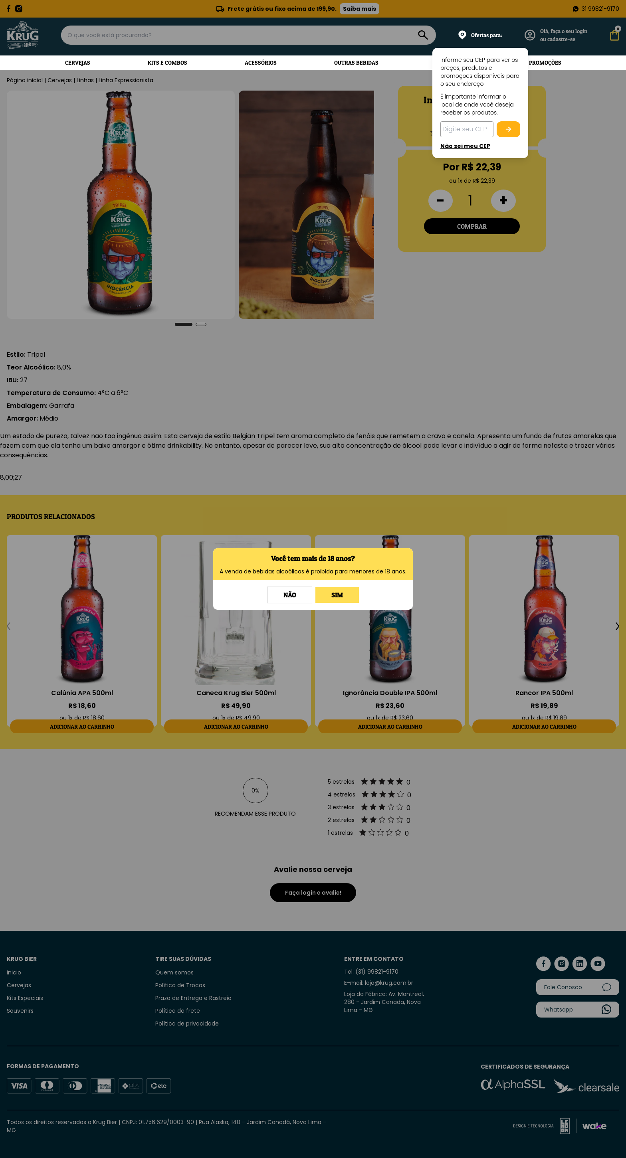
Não (289, 595)
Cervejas (77, 62)
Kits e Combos (167, 62)
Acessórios (261, 62)
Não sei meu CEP (465, 146)
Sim (337, 595)
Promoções (545, 62)
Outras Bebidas (356, 62)
